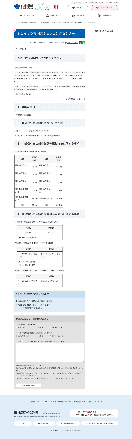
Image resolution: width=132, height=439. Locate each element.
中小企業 (52, 22)
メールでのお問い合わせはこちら (29, 308)
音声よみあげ (103, 3)
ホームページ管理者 (54, 378)
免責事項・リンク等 (79, 402)
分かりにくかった (57, 336)
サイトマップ (48, 402)
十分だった (21, 327)
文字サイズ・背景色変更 (90, 2)
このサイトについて (35, 402)
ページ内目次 (21, 49)
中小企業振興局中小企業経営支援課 (30, 301)
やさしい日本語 (113, 3)
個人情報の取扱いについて (63, 402)
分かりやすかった (24, 336)
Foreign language (76, 3)
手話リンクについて (94, 415)
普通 (41, 327)
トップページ (20, 22)
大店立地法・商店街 (63, 22)
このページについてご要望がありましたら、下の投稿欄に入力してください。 (41, 341)
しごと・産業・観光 (42, 22)
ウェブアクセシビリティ (95, 402)
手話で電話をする (88, 412)
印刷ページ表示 (72, 43)
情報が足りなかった (58, 327)
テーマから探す (30, 22)
